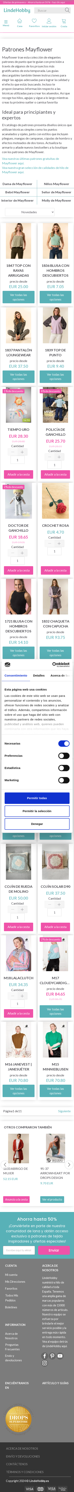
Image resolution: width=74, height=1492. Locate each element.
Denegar (37, 824)
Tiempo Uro (18, 429)
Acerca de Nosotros (11, 1336)
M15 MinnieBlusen (55, 1066)
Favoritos (34, 23)
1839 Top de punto (55, 352)
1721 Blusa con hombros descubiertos (18, 626)
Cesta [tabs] (64, 23)
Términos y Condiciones (25, 1472)
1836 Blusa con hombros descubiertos (55, 270)
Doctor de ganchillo (18, 527)
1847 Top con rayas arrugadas (18, 270)
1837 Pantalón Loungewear (18, 352)
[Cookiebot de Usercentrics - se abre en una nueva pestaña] (52, 664)
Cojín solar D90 (55, 886)
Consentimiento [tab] (16, 675)
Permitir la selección (37, 811)
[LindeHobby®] (17, 9)
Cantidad (17, 446)
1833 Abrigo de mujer (15, 1171)
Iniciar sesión (49, 23)
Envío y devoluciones (13, 1358)
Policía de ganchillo (56, 432)
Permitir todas (37, 798)
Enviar (54, 1250)
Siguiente (64, 1111)
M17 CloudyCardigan (56, 980)
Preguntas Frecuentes (12, 1347)
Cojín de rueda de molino (18, 889)
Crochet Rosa (55, 525)
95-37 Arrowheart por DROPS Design (55, 1173)
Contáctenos (17, 1464)
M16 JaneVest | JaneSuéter (18, 1066)
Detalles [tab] (39, 675)
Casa (19, 23)
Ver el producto (52, 1199)
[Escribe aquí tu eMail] (19, 1250)
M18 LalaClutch (18, 978)
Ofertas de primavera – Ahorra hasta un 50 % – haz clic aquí (34, 2)
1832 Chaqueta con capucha (55, 623)
